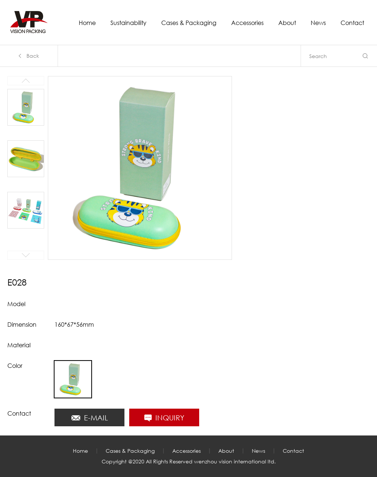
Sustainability (128, 23)
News (318, 23)
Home (87, 23)
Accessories (247, 23)
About (287, 23)
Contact (352, 23)
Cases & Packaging (188, 23)
